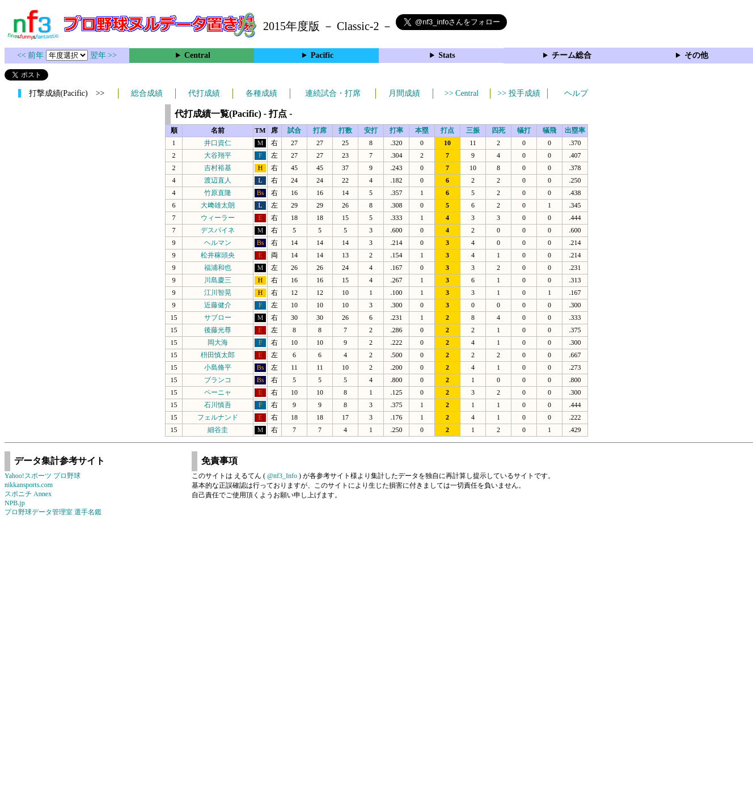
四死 (498, 130)
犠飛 (549, 130)
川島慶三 (217, 280)
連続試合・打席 (333, 93)
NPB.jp (15, 503)
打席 (320, 130)
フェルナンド (217, 417)
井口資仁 (217, 143)
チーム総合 (571, 55)
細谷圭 (218, 430)
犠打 (524, 130)
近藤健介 (217, 305)
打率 (396, 130)
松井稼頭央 (218, 255)
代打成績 (204, 93)
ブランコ (217, 380)
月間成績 (404, 93)
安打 (371, 130)
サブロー (217, 318)
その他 (696, 55)
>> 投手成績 (518, 93)
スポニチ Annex (28, 494)
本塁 (422, 130)
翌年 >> (103, 55)
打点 (447, 130)
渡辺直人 (217, 180)
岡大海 (218, 342)
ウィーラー (218, 218)
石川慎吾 (217, 405)
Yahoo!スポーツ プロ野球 (43, 476)
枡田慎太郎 (218, 355)
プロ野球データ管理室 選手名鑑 (53, 512)
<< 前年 (31, 55)
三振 (473, 130)
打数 (345, 130)
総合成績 (147, 93)
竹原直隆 (217, 193)
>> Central (462, 93)
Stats (446, 55)
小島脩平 (217, 367)
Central (197, 55)
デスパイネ (218, 230)
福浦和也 (217, 268)
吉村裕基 (217, 168)
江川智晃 (217, 293)
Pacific (322, 55)
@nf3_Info (282, 476)
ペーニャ (217, 392)
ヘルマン (217, 243)
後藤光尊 (217, 330)
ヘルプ (576, 93)
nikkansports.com (29, 485)
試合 (294, 130)
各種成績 (261, 93)
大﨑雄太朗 (218, 205)
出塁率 (575, 130)
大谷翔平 (217, 155)
